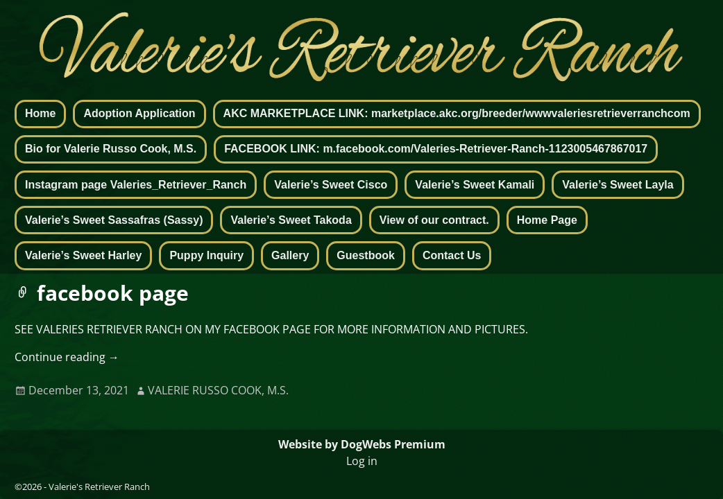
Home (40, 113)
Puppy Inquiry (206, 255)
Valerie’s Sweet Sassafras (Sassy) (114, 220)
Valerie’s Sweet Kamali (474, 185)
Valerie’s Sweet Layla (617, 185)
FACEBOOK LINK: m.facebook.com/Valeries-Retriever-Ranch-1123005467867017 (435, 149)
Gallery (290, 255)
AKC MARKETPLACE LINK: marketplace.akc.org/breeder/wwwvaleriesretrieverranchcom (456, 113)
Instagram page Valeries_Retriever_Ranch (135, 185)
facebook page (113, 293)
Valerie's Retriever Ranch (99, 486)
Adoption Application (139, 113)
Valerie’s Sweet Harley (83, 255)
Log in (361, 461)
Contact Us (452, 255)
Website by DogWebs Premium (361, 444)
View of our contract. (434, 220)
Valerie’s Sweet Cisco (330, 185)
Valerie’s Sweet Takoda (290, 220)
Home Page (547, 220)
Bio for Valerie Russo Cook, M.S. (110, 149)
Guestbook (366, 255)
